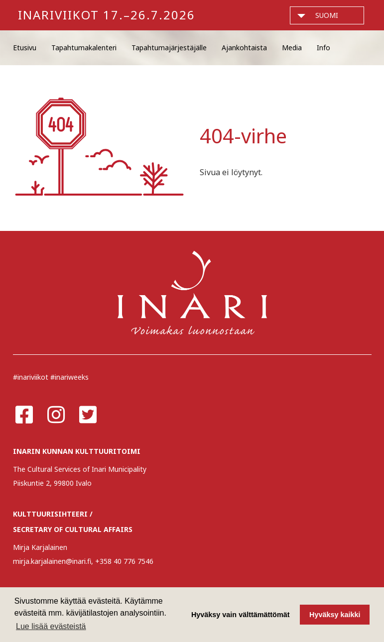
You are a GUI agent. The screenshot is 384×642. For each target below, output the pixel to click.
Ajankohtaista (244, 47)
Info (323, 47)
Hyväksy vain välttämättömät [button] (240, 615)
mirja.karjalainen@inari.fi (52, 561)
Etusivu (24, 47)
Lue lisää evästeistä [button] (51, 626)
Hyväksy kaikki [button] (334, 615)
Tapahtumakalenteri (84, 47)
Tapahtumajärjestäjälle (169, 47)
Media (292, 47)
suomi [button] (326, 15)
